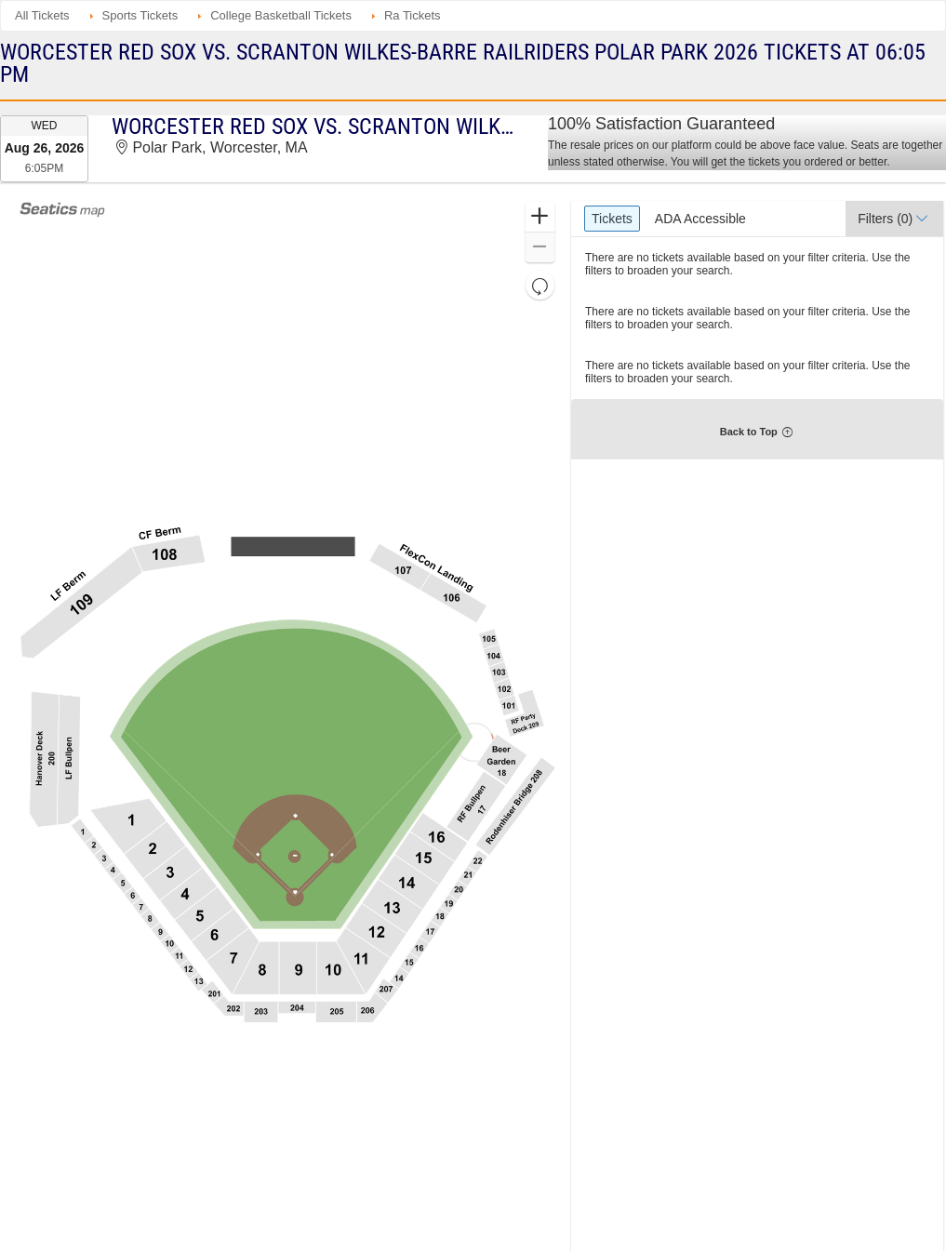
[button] (540, 217)
